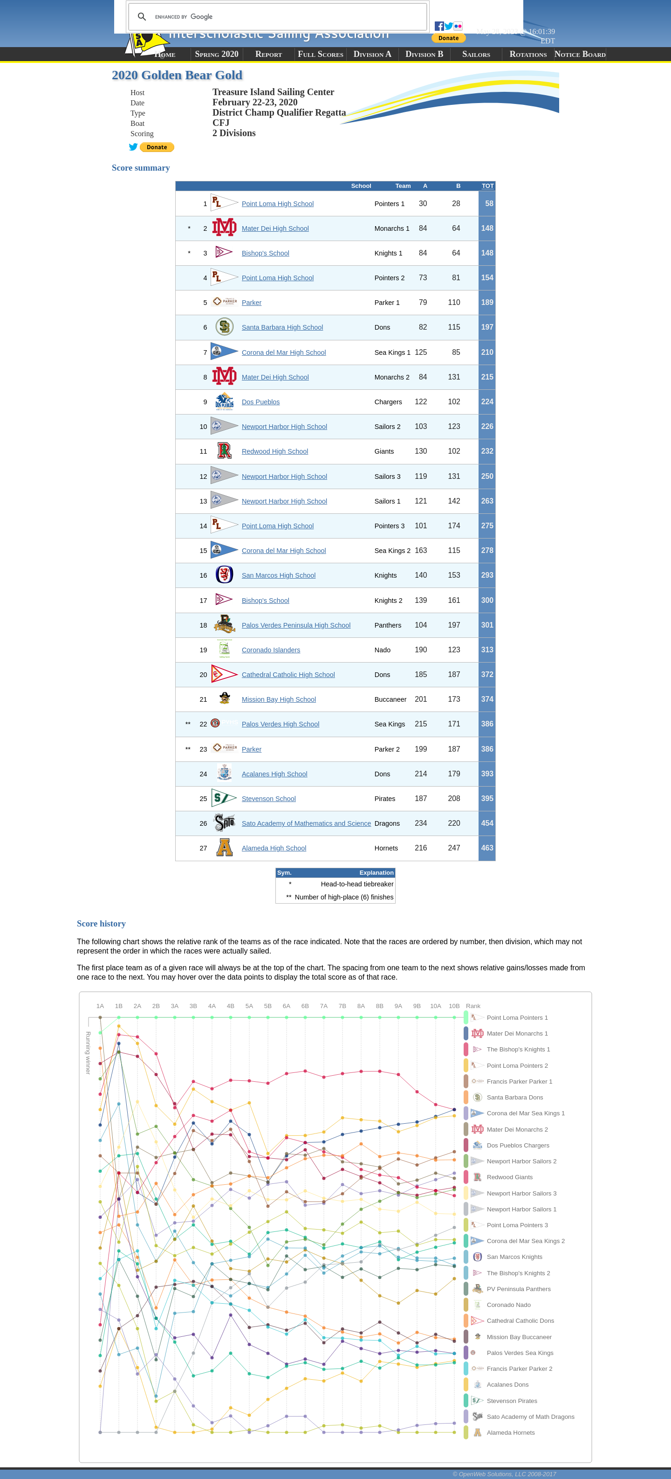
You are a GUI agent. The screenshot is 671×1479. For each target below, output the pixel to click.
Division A (372, 54)
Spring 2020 (217, 54)
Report (268, 54)
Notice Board (580, 54)
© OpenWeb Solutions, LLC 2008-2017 (504, 1474)
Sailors (476, 54)
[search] (276, 16)
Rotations (528, 54)
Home (164, 54)
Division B (424, 54)
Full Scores (320, 54)
